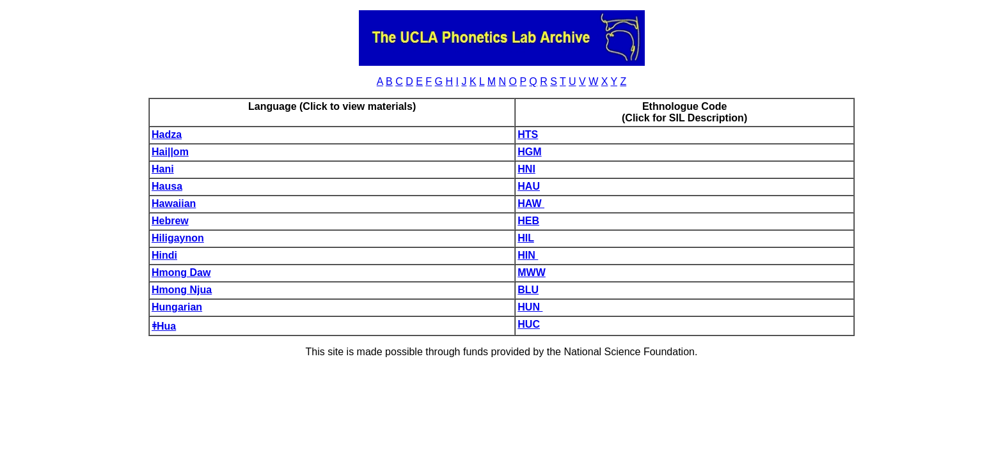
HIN (527, 255)
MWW (531, 272)
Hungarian (177, 307)
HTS (527, 134)
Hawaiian (174, 203)
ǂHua (164, 326)
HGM (529, 151)
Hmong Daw (181, 272)
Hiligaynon (178, 238)
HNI (526, 169)
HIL (525, 238)
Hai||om (170, 151)
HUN (529, 307)
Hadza (167, 134)
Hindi (164, 255)
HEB (528, 220)
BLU (528, 289)
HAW (530, 203)
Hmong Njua (182, 289)
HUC (528, 324)
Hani (163, 169)
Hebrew (170, 220)
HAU (528, 186)
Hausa (167, 186)
